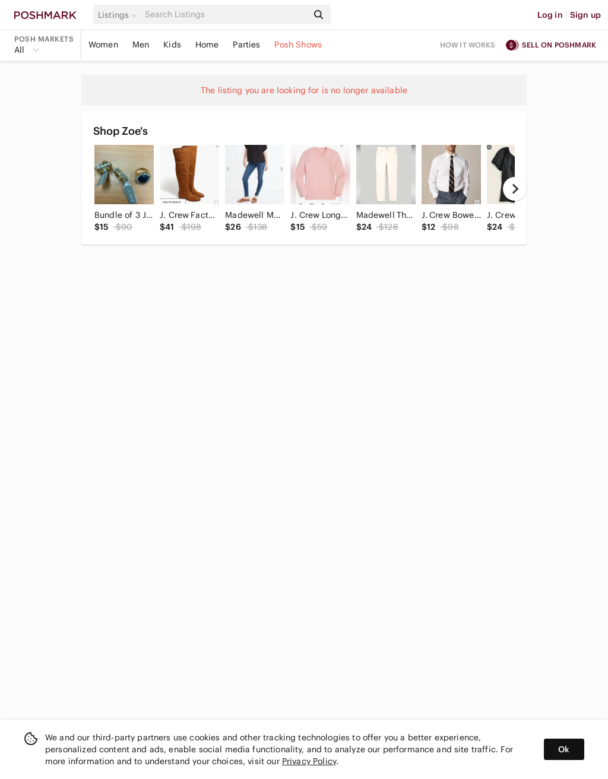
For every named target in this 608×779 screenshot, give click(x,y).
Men (140, 44)
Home (207, 44)
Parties (246, 44)
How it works (468, 44)
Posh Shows (298, 44)
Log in (550, 15)
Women (103, 44)
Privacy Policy (309, 761)
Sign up (585, 15)
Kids (172, 44)
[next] (515, 189)
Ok (563, 749)
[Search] (225, 14)
